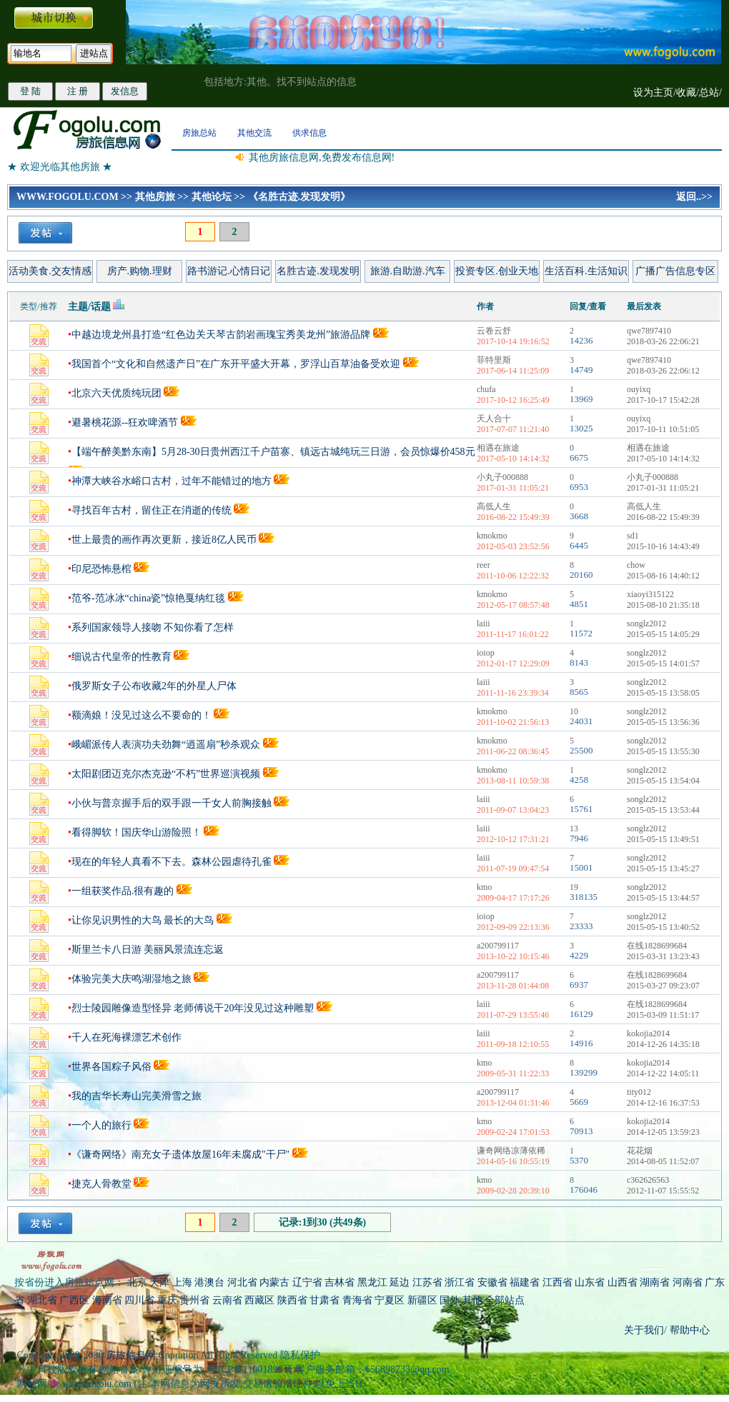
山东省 (591, 1282)
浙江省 (460, 1282)
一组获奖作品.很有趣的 (122, 891)
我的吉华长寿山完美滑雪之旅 (136, 1096)
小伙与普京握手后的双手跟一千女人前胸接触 (171, 803)
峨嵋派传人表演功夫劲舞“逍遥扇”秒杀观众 (165, 744)
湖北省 (42, 1300)
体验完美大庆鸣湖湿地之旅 (132, 978)
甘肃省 (324, 1300)
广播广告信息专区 (675, 271)
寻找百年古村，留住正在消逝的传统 (151, 510)
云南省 (227, 1300)
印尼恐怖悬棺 (101, 569)
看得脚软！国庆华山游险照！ (136, 832)
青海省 (357, 1300)
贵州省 (194, 1300)
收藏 (686, 92)
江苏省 (427, 1282)
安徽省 (492, 1282)
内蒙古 (274, 1282)
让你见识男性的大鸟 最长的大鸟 (142, 920)
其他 (473, 1300)
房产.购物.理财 (139, 271)
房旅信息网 (131, 1355)
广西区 (74, 1300)
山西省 (623, 1282)
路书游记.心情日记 (228, 271)
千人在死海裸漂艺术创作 (126, 1037)
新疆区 (422, 1300)
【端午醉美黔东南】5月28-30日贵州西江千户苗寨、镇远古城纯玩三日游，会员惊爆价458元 (273, 451)
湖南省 (655, 1282)
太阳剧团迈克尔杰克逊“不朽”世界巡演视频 (165, 773)
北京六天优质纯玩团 (116, 393)
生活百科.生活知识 (586, 271)
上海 (182, 1282)
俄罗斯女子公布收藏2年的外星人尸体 (154, 686)
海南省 (107, 1300)
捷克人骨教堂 (101, 1183)
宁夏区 (390, 1300)
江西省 (557, 1282)
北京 (137, 1282)
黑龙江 (372, 1282)
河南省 (688, 1282)
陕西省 (292, 1300)
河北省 (242, 1282)
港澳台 (209, 1282)
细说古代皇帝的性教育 (121, 656)
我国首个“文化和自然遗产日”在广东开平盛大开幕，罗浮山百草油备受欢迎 (235, 364)
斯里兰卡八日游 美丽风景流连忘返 (147, 949)
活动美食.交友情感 (50, 271)
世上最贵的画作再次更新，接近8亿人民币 (164, 539)
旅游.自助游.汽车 (407, 271)
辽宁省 (307, 1282)
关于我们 (644, 1330)
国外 (450, 1300)
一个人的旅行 (101, 1125)
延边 (400, 1282)
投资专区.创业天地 (496, 271)
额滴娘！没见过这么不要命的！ (141, 715)
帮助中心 (688, 1330)
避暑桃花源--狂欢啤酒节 (124, 422)
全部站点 (505, 1300)
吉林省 (339, 1282)
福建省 (525, 1282)
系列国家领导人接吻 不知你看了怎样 (152, 627)
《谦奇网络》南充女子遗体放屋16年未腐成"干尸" (181, 1154)
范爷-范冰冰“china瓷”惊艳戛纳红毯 (148, 598)
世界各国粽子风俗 (111, 1066)
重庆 (167, 1300)
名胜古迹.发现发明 (318, 271)
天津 (159, 1282)
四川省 (139, 1300)
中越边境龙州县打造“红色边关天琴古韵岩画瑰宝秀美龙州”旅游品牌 (220, 334)
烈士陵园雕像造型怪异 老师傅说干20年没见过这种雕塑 (192, 1008)
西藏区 (259, 1300)
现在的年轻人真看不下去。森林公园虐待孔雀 (171, 861)
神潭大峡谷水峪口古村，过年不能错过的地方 (171, 481)
